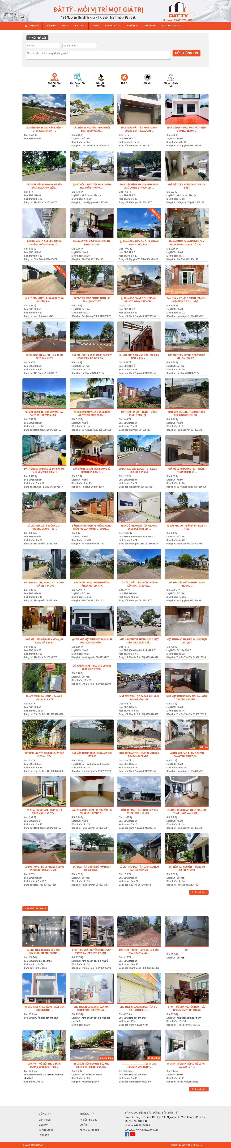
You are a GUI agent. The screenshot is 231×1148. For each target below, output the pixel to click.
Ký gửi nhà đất (88, 1119)
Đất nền (38, 138)
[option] (57, 80)
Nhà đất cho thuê (43, 961)
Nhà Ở (180, 138)
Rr (186, 950)
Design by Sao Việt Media (184, 1145)
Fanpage (43, 1134)
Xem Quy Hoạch (89, 1129)
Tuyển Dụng (45, 1129)
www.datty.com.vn (146, 1129)
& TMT (200, 1145)
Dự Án (37, 1017)
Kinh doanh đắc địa (91, 195)
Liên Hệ (43, 1124)
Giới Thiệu (44, 1119)
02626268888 (142, 1125)
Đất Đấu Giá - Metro (44, 1074)
